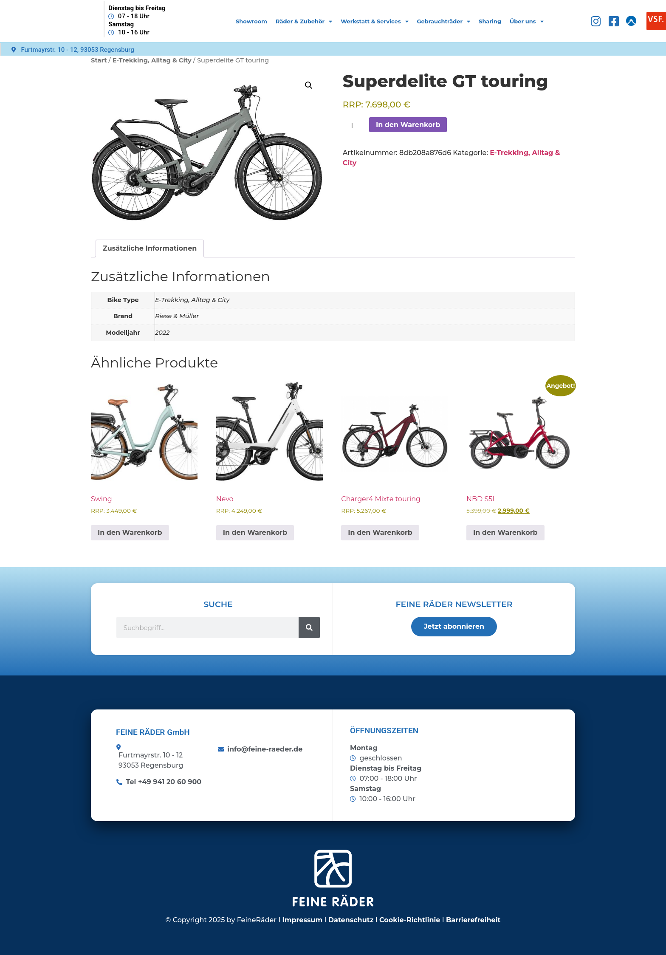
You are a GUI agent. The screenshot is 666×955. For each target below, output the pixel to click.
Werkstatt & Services (374, 21)
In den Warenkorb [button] (130, 532)
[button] (308, 85)
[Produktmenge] (355, 125)
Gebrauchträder (444, 21)
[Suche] (309, 627)
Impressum (302, 920)
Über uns (527, 21)
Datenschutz (351, 920)
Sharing (490, 21)
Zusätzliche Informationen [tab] (150, 248)
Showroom (251, 21)
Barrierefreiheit (473, 920)
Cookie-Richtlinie (409, 920)
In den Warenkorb (408, 125)
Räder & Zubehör (304, 21)
